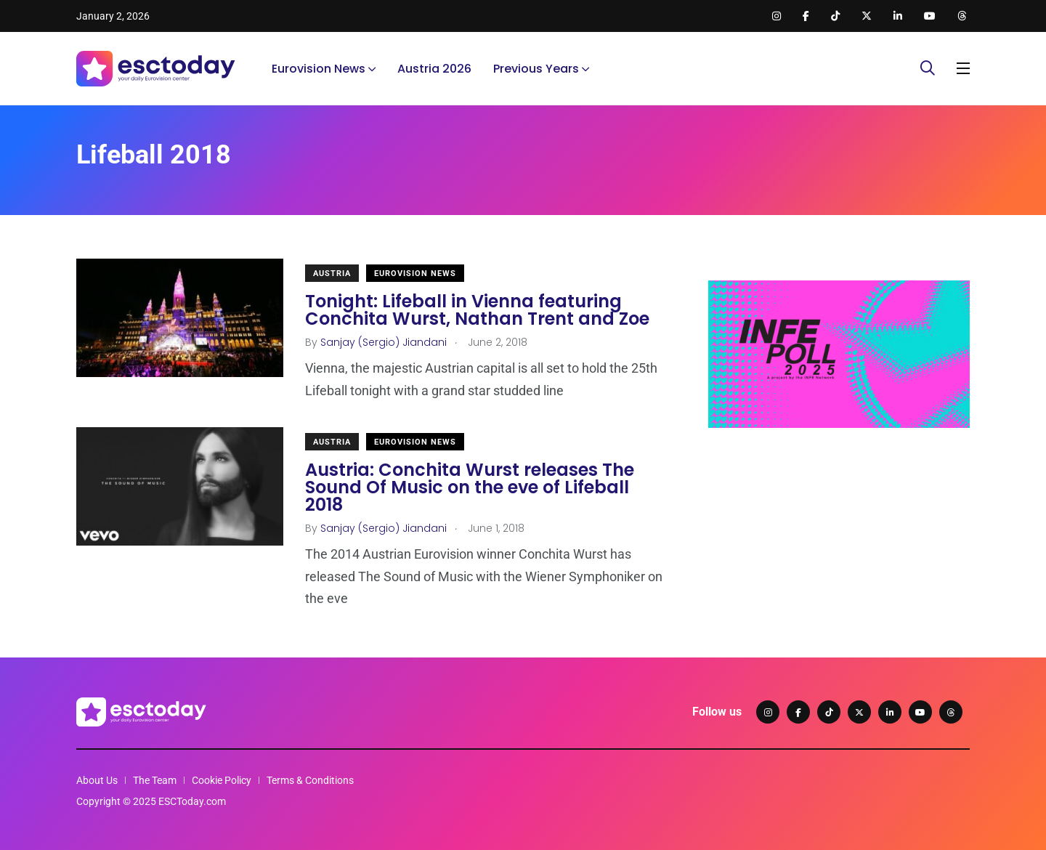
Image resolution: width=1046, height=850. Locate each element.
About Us (97, 780)
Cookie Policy (221, 780)
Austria (332, 273)
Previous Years (536, 68)
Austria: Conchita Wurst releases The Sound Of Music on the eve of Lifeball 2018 (469, 487)
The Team (155, 780)
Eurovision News (318, 68)
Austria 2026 (434, 68)
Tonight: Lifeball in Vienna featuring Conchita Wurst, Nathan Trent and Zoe (477, 310)
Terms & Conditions (310, 780)
